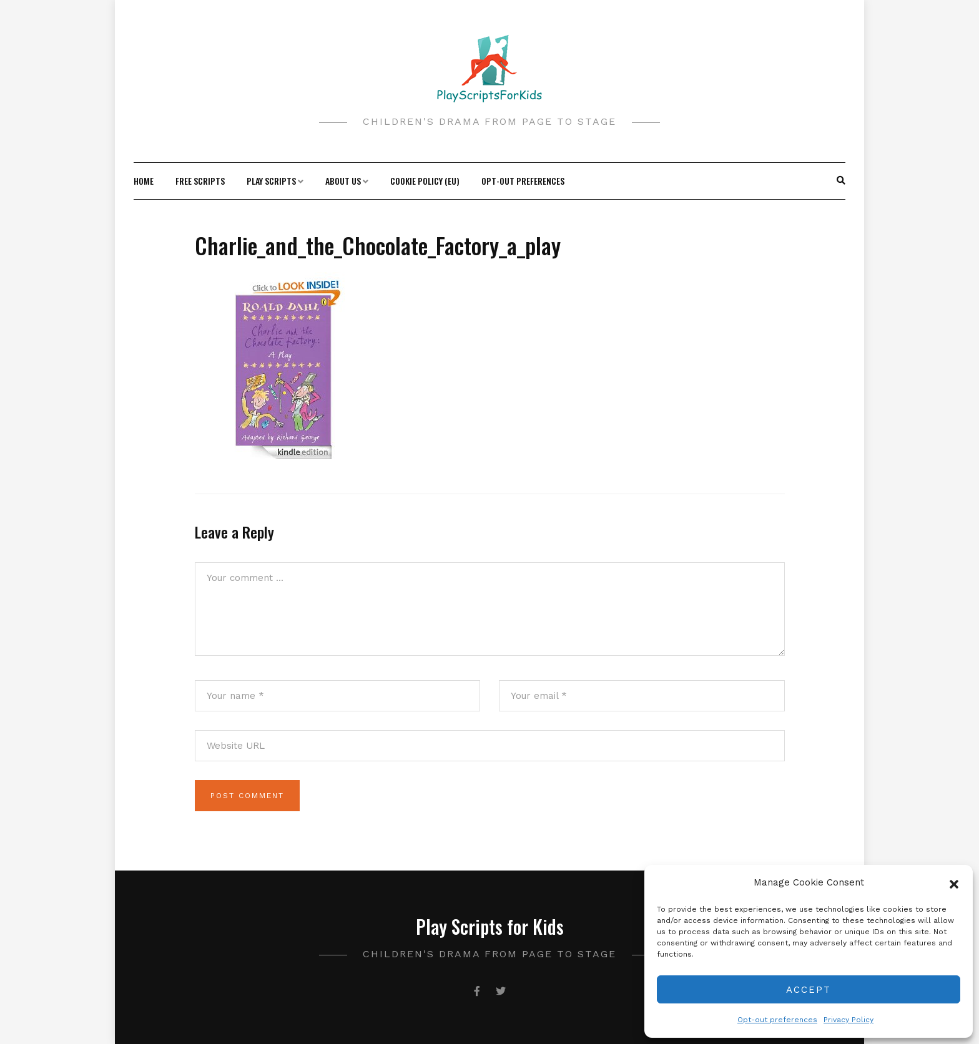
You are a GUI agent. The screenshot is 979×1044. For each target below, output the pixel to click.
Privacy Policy (848, 1019)
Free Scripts (200, 180)
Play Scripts (271, 180)
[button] (954, 883)
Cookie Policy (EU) (425, 180)
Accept (808, 989)
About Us (343, 180)
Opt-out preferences (777, 1019)
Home (144, 180)
